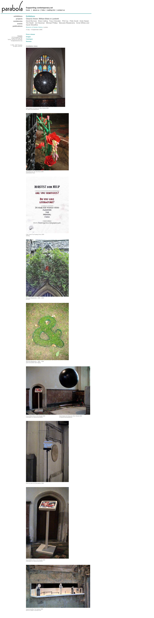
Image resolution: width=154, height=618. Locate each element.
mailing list (51, 10)
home (28, 10)
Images (28, 36)
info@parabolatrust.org (16, 40)
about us (36, 10)
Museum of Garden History (34, 27)
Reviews (29, 41)
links (43, 10)
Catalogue (29, 39)
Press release (30, 34)
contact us (61, 10)
